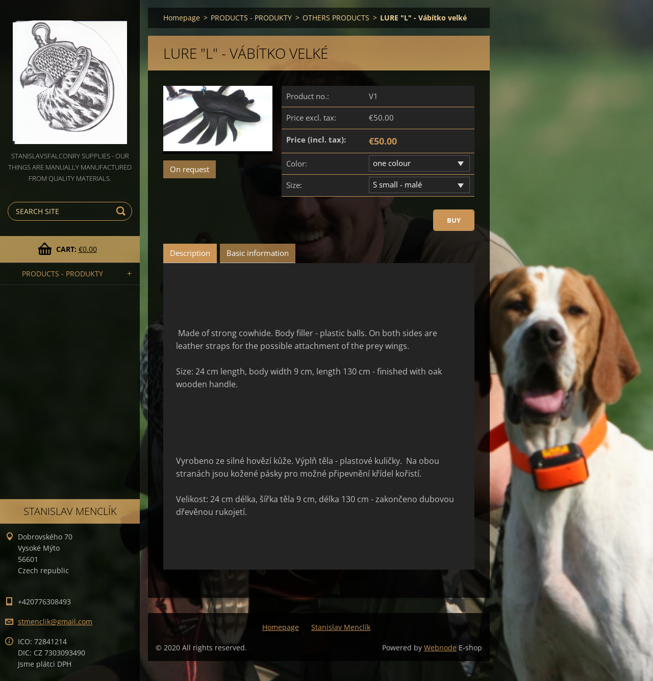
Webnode (440, 647)
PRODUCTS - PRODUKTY (62, 273)
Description (190, 253)
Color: (296, 163)
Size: (294, 185)
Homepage (181, 17)
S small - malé (397, 184)
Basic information (258, 253)
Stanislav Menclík (340, 627)
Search (122, 211)
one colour (392, 163)
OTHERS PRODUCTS (336, 17)
